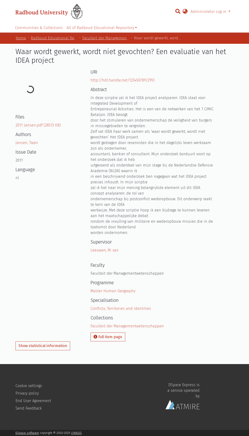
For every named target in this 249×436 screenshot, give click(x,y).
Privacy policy (27, 393)
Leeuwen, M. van (105, 250)
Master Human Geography (113, 291)
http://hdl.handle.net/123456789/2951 (123, 80)
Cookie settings (28, 386)
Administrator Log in (209, 11)
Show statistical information (43, 346)
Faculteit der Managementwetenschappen (105, 38)
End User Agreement (33, 401)
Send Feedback (28, 408)
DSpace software (27, 433)
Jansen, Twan (26, 142)
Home (21, 38)
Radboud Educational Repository (54, 38)
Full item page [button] (108, 337)
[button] (185, 12)
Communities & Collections (39, 28)
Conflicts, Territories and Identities (121, 308)
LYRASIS (76, 433)
